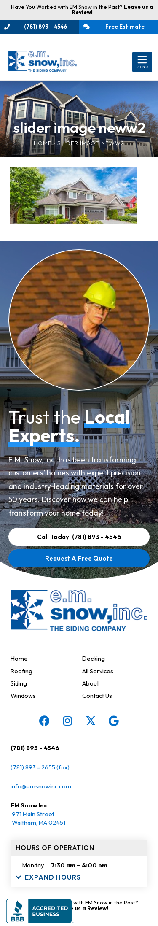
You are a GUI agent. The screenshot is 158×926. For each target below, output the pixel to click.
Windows (23, 695)
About (90, 683)
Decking (93, 658)
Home (43, 143)
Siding (19, 683)
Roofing (21, 671)
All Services (97, 671)
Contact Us (97, 695)
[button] (142, 62)
